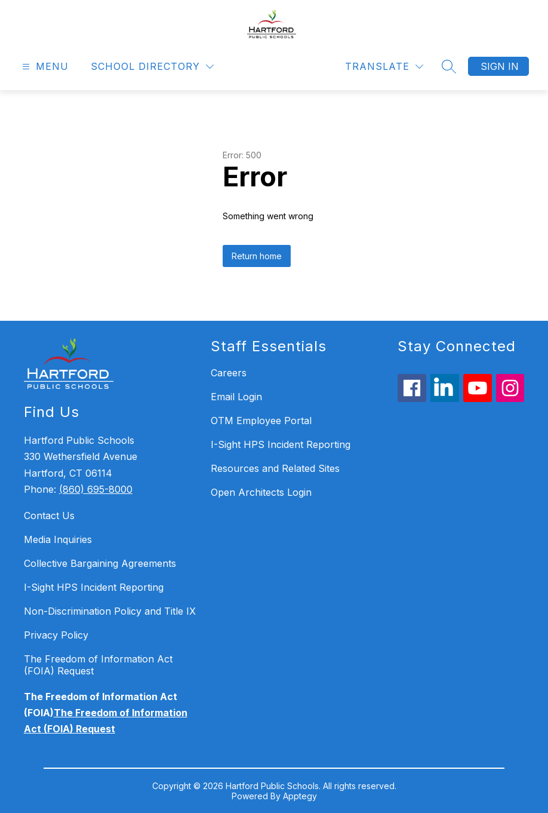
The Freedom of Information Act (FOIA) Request (98, 665)
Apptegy (300, 796)
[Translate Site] (384, 66)
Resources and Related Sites (275, 468)
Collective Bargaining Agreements (100, 563)
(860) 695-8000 (96, 489)
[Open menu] (44, 66)
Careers (229, 373)
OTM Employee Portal (261, 421)
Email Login (236, 397)
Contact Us (49, 515)
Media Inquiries (58, 539)
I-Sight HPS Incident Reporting (94, 587)
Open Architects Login (261, 492)
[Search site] (449, 66)
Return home (257, 256)
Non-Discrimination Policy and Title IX (110, 611)
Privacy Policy (56, 635)
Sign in (500, 66)
